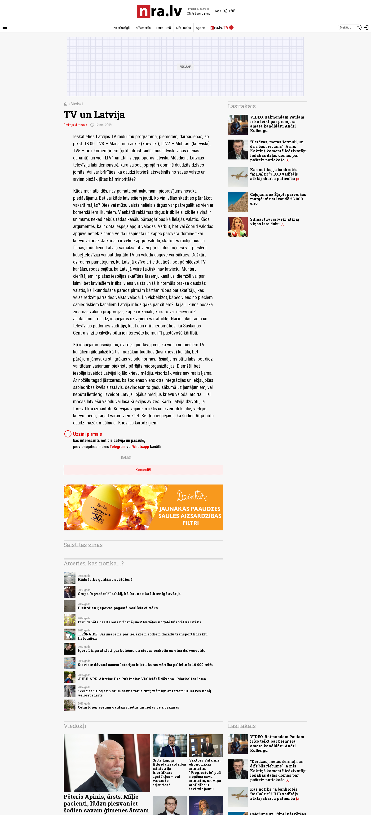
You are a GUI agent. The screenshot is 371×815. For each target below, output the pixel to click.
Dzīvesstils (143, 28)
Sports (201, 28)
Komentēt (143, 469)
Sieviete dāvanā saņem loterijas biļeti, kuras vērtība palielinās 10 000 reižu (145, 664)
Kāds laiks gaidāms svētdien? (105, 579)
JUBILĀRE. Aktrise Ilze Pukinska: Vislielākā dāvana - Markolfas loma (142, 679)
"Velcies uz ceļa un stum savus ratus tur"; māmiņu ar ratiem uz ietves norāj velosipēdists (144, 693)
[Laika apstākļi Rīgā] (225, 11)
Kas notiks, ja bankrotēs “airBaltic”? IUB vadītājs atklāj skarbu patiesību (274, 174)
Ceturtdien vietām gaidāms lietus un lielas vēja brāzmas (128, 707)
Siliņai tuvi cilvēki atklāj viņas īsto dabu (274, 221)
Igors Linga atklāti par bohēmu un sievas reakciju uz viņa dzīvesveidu (141, 650)
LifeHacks (183, 28)
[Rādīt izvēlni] (4, 27)
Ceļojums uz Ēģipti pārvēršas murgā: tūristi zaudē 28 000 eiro (278, 199)
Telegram (117, 446)
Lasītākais (242, 106)
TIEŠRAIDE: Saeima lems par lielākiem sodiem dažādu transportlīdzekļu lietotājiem (143, 636)
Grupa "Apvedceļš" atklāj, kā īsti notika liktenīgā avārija (129, 593)
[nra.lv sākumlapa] (159, 11)
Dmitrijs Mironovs (75, 125)
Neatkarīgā (121, 28)
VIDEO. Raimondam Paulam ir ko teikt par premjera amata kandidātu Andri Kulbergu (277, 124)
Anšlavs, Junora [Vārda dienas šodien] (198, 13)
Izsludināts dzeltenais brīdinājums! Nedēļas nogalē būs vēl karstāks (139, 622)
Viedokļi (77, 104)
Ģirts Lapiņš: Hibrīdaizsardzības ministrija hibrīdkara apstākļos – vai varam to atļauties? (170, 772)
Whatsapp (140, 446)
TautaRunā (163, 28)
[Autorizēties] (366, 27)
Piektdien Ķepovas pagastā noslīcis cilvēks (118, 608)
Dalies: (126, 457)
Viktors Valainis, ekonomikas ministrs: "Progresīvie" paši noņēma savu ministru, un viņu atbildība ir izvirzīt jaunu (205, 774)
